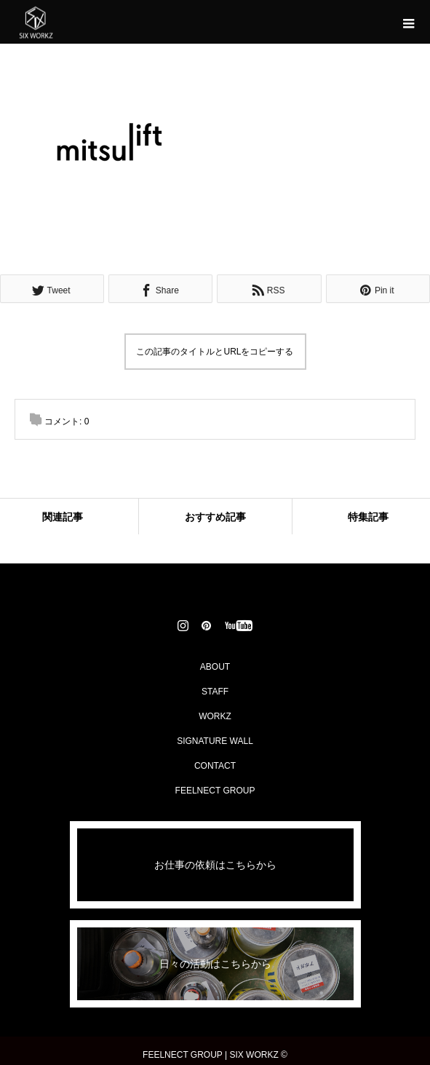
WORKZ (215, 716)
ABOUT (215, 667)
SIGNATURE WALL (215, 741)
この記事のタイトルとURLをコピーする (214, 352)
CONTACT (215, 766)
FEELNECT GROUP (215, 790)
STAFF (215, 691)
